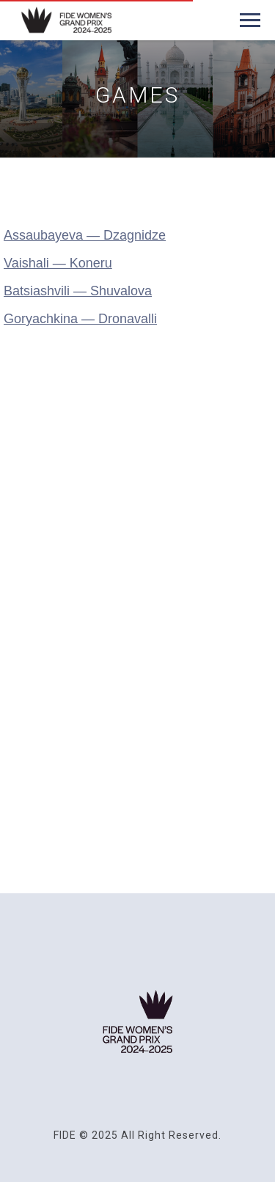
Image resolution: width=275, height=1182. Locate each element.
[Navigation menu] (250, 20)
